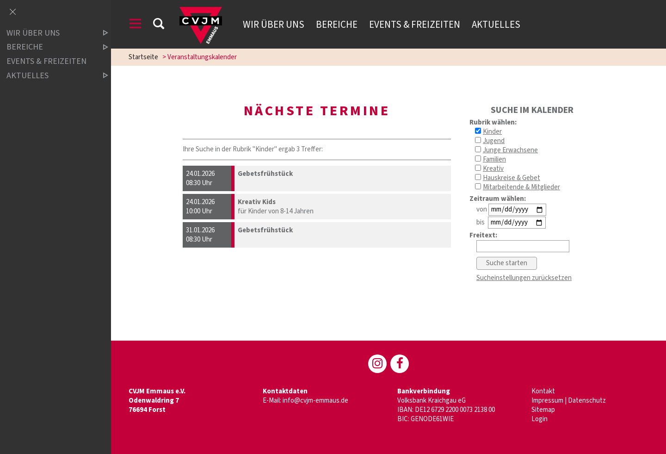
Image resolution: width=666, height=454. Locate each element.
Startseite (143, 57)
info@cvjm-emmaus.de (315, 400)
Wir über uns (273, 24)
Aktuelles (496, 24)
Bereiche (337, 24)
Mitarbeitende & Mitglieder (521, 187)
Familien (494, 159)
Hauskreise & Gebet (511, 178)
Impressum (547, 400)
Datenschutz (587, 400)
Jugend (494, 141)
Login (539, 419)
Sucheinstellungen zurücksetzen (524, 278)
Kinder (492, 132)
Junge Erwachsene (510, 150)
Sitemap (543, 410)
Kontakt (543, 391)
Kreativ (493, 169)
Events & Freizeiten (414, 24)
